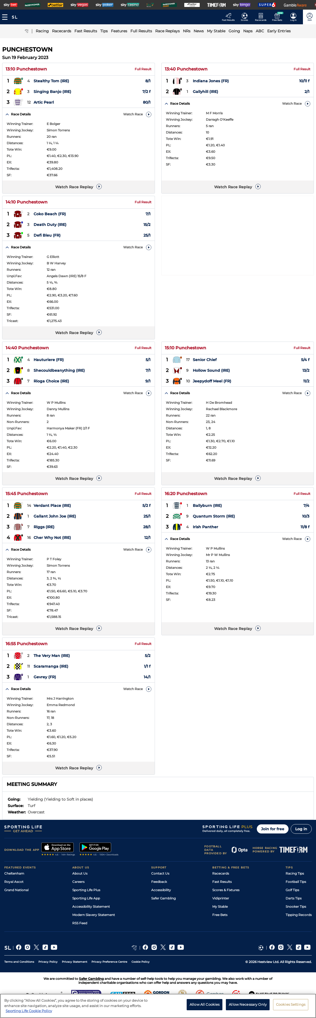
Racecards (220, 873)
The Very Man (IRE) (52, 655)
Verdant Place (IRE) (52, 505)
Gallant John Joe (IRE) (55, 516)
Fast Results (222, 882)
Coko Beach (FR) (50, 214)
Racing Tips (295, 873)
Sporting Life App (86, 898)
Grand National (16, 890)
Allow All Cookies (204, 1006)
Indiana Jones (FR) (211, 81)
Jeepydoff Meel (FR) (212, 381)
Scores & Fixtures (225, 890)
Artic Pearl (44, 102)
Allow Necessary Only (248, 1006)
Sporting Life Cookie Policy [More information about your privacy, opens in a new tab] (29, 1013)
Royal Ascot (13, 882)
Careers (78, 882)
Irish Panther (205, 527)
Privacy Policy (48, 962)
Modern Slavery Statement (93, 915)
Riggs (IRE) (44, 527)
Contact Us (160, 873)
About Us (79, 873)
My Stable (220, 907)
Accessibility (161, 890)
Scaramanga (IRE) (51, 666)
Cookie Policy (140, 962)
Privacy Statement (74, 962)
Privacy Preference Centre (109, 962)
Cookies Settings (290, 1006)
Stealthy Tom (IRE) (51, 81)
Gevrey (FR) (45, 677)
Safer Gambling (163, 898)
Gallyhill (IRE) (205, 91)
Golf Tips (292, 890)
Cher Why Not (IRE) (52, 537)
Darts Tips (294, 898)
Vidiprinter (220, 898)
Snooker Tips (296, 907)
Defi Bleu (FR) (47, 235)
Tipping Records (299, 915)
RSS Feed (79, 923)
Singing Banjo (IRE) (52, 91)
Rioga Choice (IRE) (51, 381)
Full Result (143, 69)
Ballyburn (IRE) (207, 505)
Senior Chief (205, 360)
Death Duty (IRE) (50, 224)
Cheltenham (14, 873)
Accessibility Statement (91, 907)
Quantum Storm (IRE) (214, 516)
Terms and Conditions (19, 962)
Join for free (272, 829)
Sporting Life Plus (86, 890)
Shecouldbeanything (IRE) (59, 370)
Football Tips (296, 882)
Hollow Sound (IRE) (211, 370)
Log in (301, 829)
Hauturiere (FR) (49, 360)
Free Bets (219, 915)
